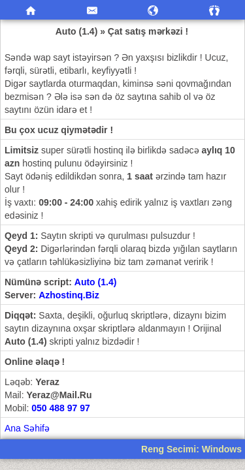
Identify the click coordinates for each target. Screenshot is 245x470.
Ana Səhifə (27, 428)
